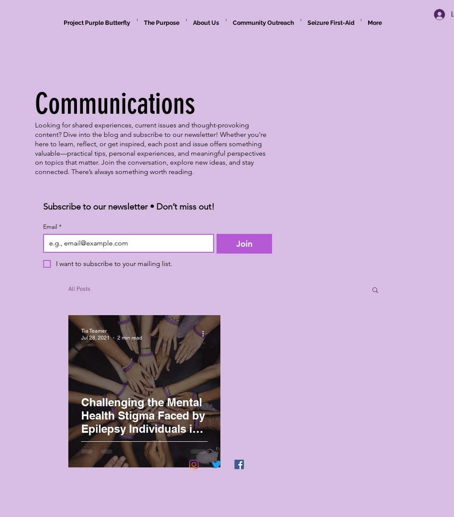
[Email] (126, 243)
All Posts (79, 289)
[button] (375, 290)
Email (52, 226)
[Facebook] (239, 464)
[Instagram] (194, 464)
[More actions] (206, 334)
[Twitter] (216, 464)
